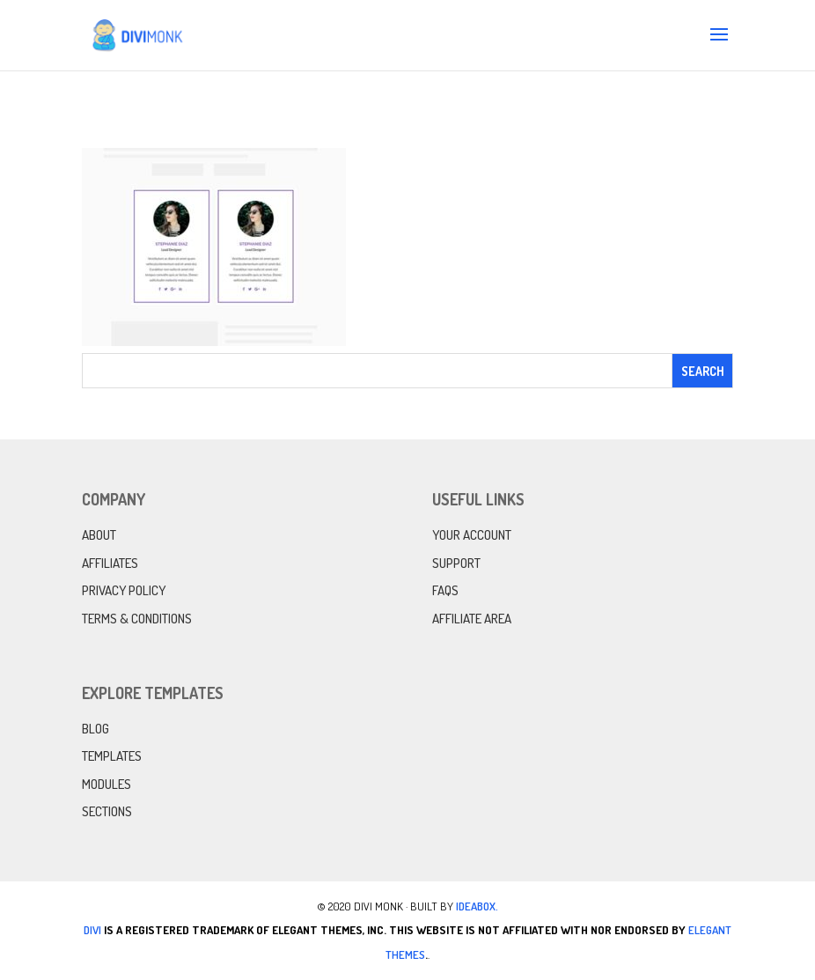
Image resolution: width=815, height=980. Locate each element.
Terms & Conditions (137, 618)
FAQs (445, 590)
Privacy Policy (123, 590)
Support (456, 563)
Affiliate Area (471, 618)
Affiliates (110, 563)
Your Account (471, 535)
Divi (92, 930)
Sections (107, 811)
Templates (112, 756)
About (99, 535)
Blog (95, 728)
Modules (106, 784)
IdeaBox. (477, 906)
